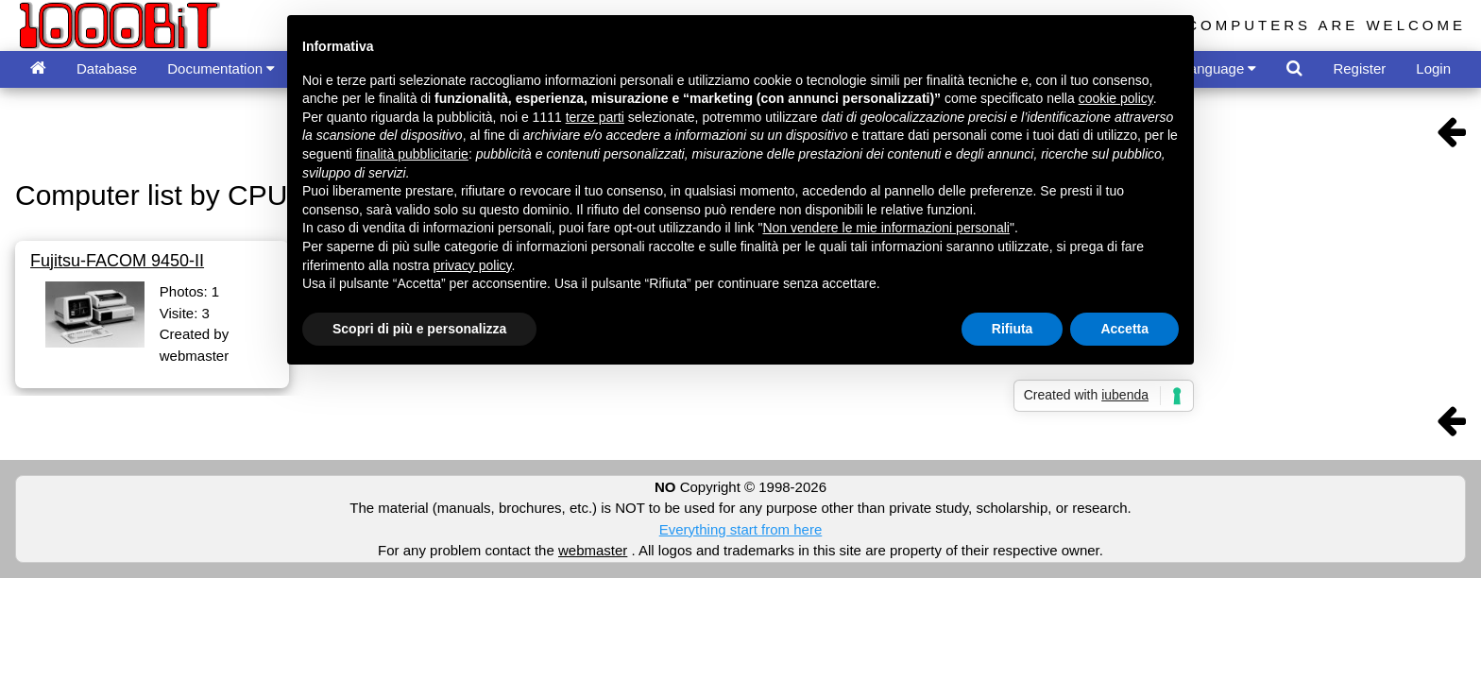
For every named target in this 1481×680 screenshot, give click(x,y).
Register (1359, 68)
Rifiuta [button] (1012, 328)
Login (1433, 68)
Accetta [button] (1124, 328)
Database (107, 68)
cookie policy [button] (1116, 98)
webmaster (592, 550)
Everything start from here (741, 529)
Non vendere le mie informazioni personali (885, 227)
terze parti (595, 117)
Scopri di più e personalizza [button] (419, 328)
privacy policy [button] (473, 265)
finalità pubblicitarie (412, 154)
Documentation (221, 68)
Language (1219, 68)
